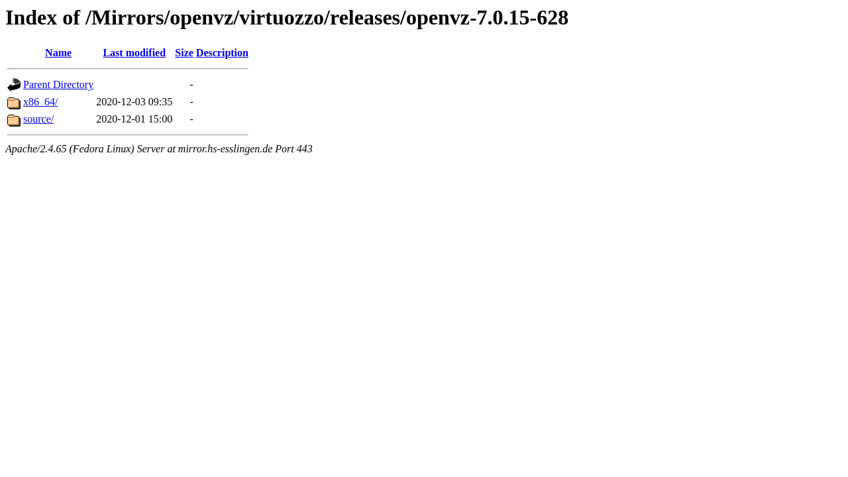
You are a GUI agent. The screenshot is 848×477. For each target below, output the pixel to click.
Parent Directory (58, 84)
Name (58, 52)
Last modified (134, 52)
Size (184, 52)
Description (222, 52)
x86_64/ (40, 101)
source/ (38, 119)
